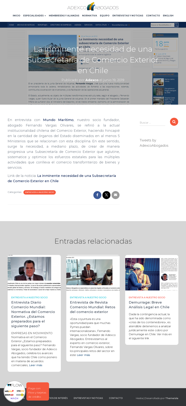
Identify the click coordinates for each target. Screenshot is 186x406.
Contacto (153, 15)
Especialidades (34, 15)
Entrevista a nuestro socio (39, 192)
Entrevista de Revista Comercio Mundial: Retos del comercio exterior (92, 307)
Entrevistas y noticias (127, 15)
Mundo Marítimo (58, 120)
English (168, 15)
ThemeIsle (171, 398)
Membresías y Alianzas (64, 15)
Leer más (35, 365)
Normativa (89, 15)
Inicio (16, 15)
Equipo (105, 15)
